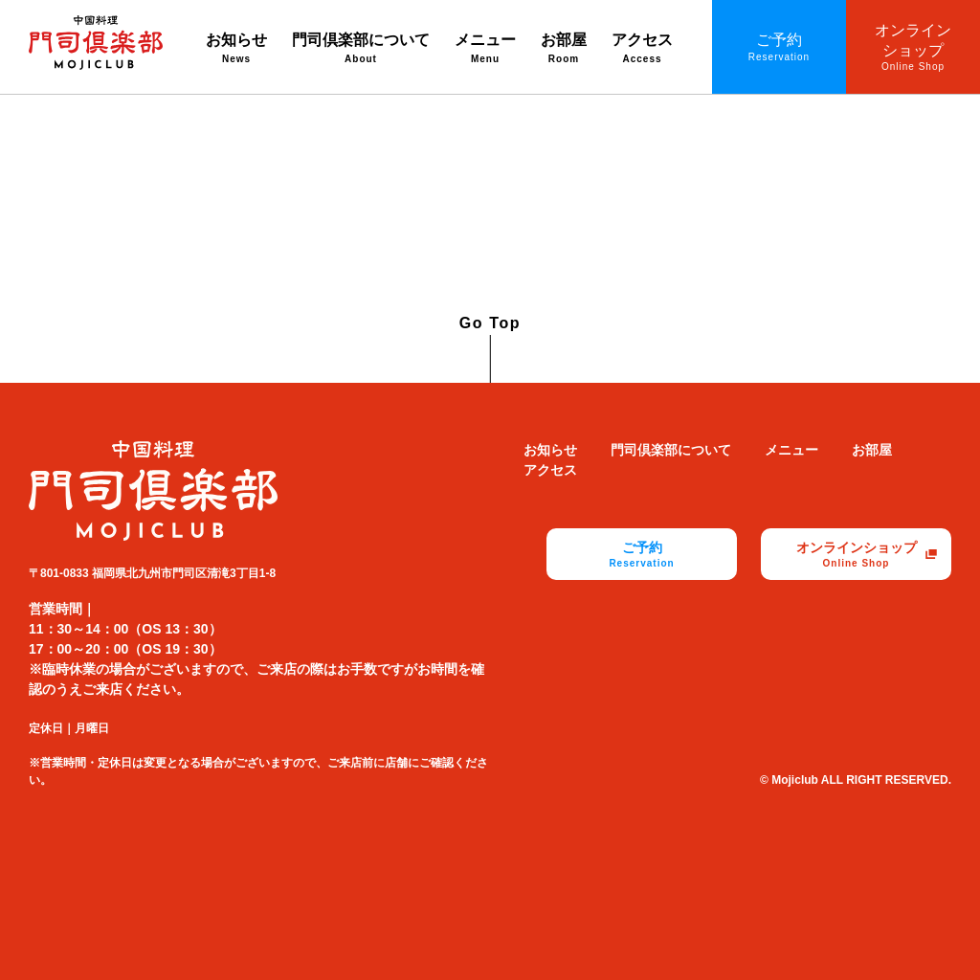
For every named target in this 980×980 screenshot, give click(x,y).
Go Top (490, 323)
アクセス (642, 49)
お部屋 (564, 49)
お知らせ (236, 49)
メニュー (485, 49)
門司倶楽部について (361, 49)
